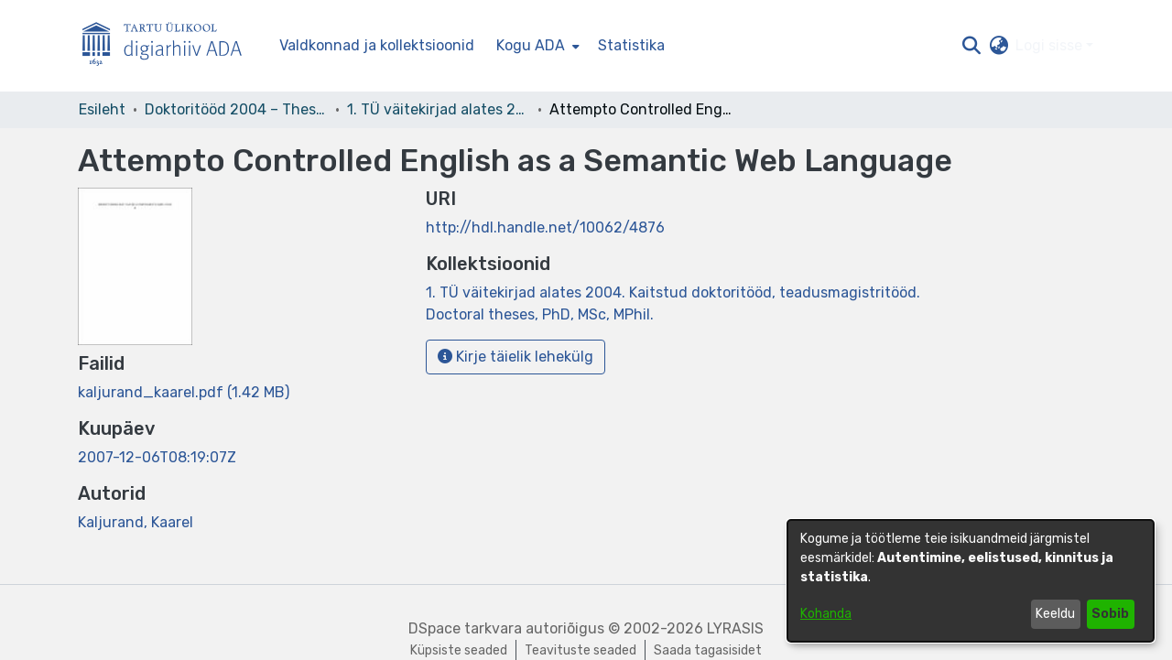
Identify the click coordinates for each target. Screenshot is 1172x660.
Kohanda (826, 614)
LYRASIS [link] (735, 628)
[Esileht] (169, 46)
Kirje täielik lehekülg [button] (515, 356)
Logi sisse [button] (1050, 45)
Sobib (1110, 614)
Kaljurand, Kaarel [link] (135, 522)
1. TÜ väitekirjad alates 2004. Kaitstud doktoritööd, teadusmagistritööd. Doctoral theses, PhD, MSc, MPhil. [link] (438, 109)
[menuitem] (536, 46)
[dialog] (970, 581)
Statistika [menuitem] (631, 45)
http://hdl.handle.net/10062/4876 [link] (545, 227)
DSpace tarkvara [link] (465, 628)
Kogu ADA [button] (530, 45)
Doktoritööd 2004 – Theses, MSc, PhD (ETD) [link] (236, 109)
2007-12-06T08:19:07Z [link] (157, 457)
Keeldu (1055, 614)
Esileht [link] (102, 109)
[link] (183, 392)
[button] (971, 46)
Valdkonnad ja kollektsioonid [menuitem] (376, 45)
